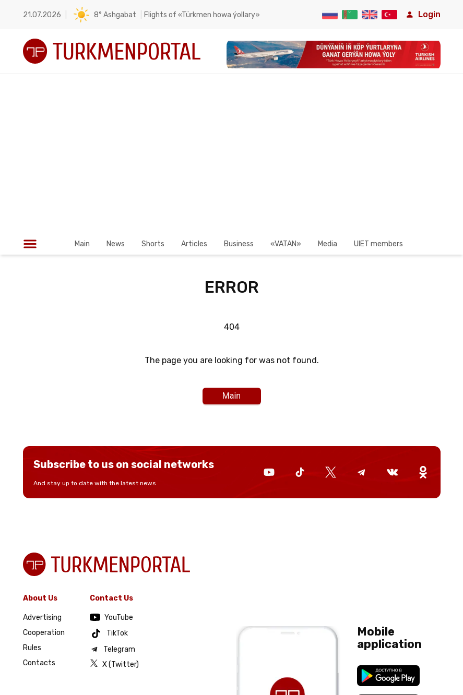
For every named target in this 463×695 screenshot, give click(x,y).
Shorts (152, 243)
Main (82, 243)
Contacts (39, 662)
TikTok (109, 633)
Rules (32, 647)
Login (423, 14)
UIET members (378, 243)
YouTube (111, 617)
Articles (194, 243)
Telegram (112, 649)
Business (239, 243)
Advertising (42, 617)
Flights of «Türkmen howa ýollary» (202, 14)
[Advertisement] (231, 160)
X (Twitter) (114, 664)
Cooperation (44, 632)
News (115, 243)
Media (327, 243)
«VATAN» (285, 243)
